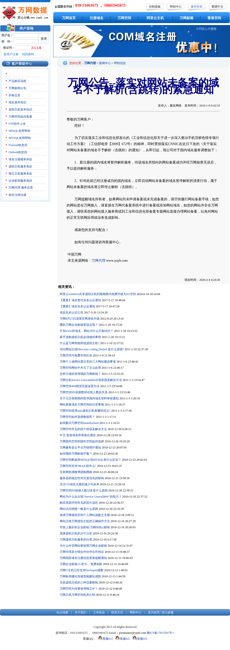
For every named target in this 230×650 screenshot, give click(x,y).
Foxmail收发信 (18, 145)
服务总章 (27, 187)
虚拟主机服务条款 (20, 166)
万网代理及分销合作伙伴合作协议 (82, 552)
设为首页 (154, 612)
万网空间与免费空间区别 (76, 355)
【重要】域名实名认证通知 (77, 306)
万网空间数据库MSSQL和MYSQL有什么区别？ (90, 459)
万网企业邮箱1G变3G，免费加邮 (81, 564)
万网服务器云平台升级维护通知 (80, 447)
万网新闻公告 (17, 88)
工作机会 (99, 612)
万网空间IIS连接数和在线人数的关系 (84, 392)
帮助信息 (120, 63)
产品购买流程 (17, 81)
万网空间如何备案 (20, 116)
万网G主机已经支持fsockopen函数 (81, 570)
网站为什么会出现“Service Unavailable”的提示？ (91, 496)
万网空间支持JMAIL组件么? (78, 466)
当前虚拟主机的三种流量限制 (79, 582)
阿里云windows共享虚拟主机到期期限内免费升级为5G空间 (98, 294)
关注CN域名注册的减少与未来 (79, 484)
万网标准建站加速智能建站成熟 (80, 576)
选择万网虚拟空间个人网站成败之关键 (85, 515)
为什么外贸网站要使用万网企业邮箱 (83, 545)
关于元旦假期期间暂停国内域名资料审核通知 (89, 398)
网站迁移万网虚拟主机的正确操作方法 (85, 521)
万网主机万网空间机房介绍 (77, 594)
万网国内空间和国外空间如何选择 (82, 441)
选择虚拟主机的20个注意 (76, 533)
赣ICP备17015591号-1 (160, 633)
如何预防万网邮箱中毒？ (76, 453)
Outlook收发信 (18, 152)
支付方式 (196, 6)
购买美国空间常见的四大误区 (79, 502)
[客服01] (104, 638)
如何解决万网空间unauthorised (79, 423)
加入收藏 (167, 612)
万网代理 (14, 187)
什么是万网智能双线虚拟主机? (79, 343)
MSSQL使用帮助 (19, 131)
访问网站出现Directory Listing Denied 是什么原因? (92, 349)
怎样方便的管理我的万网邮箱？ (80, 374)
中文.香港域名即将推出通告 (78, 435)
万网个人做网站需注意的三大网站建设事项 (88, 361)
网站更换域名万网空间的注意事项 (82, 404)
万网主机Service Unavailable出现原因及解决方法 (91, 380)
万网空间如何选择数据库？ (77, 417)
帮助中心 (176, 6)
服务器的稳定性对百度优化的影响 (82, 478)
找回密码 (28, 54)
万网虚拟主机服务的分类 (76, 539)
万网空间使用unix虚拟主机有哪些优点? (85, 410)
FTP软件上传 (17, 123)
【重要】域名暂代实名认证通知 (80, 300)
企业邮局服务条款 (20, 180)
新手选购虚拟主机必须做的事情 (80, 337)
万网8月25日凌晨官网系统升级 (80, 318)
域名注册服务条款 (20, 159)
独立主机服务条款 (20, 173)
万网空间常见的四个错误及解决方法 (83, 429)
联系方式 (117, 612)
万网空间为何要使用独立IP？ (79, 588)
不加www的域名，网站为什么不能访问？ (86, 331)
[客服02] (121, 638)
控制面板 (155, 6)
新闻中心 (105, 63)
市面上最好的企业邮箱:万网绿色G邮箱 (85, 527)
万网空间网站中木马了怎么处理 (80, 367)
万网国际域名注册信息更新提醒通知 (83, 558)
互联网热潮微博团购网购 (76, 472)
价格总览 (14, 95)
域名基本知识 (17, 102)
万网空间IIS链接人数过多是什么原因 (84, 490)
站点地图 (62, 612)
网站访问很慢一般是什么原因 (79, 509)
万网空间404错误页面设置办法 (80, 386)
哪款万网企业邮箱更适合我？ (79, 324)
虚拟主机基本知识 (20, 109)
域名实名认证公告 (71, 312)
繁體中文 (217, 6)
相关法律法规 (17, 195)
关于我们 (80, 612)
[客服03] (138, 638)
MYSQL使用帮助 (20, 138)
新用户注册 (11, 54)
